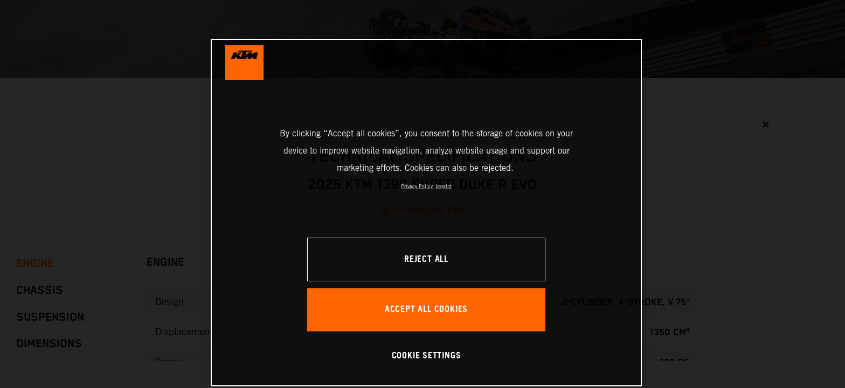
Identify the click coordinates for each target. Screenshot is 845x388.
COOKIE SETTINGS (426, 356)
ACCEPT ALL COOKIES (426, 309)
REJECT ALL (426, 259)
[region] (426, 212)
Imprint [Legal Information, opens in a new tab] (443, 186)
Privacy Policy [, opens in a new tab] (417, 186)
